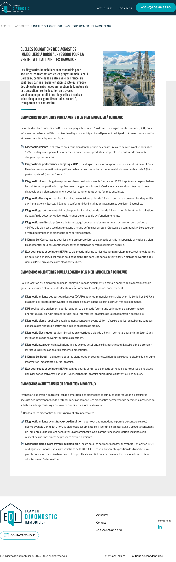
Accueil (6, 26)
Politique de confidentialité (146, 556)
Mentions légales (115, 556)
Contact (125, 8)
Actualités (104, 8)
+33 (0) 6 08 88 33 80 (109, 530)
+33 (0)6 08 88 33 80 (156, 7)
